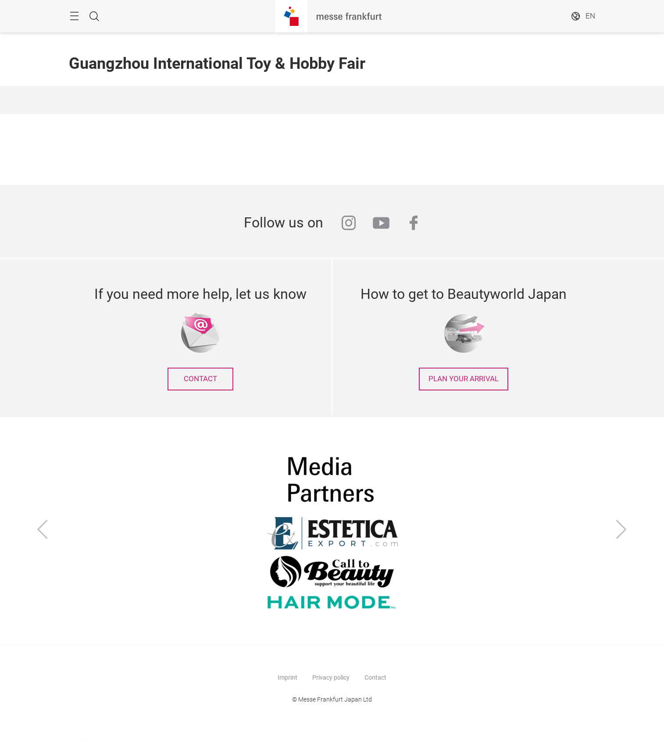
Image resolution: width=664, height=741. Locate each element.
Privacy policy (331, 677)
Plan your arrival (463, 379)
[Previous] (42, 530)
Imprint (287, 677)
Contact (375, 677)
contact (200, 379)
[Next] (621, 530)
